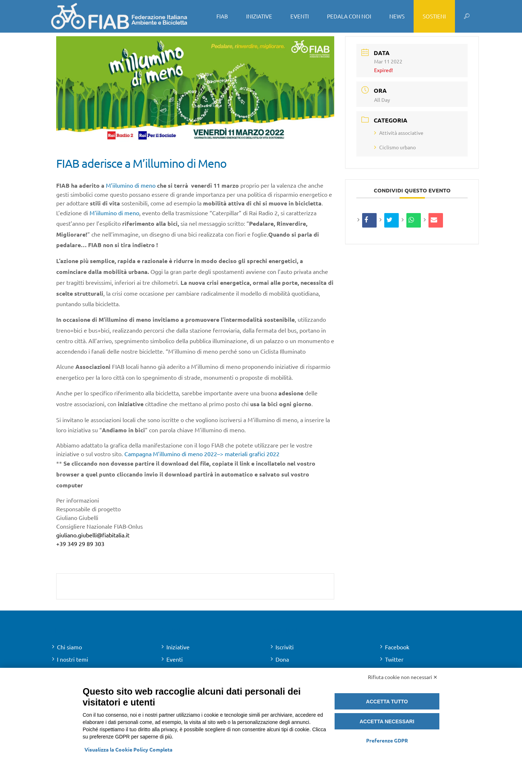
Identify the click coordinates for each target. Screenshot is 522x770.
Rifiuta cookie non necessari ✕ (403, 677)
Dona (282, 659)
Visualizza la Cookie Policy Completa (128, 749)
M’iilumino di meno (131, 185)
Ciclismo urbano (395, 147)
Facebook (397, 646)
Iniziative (178, 646)
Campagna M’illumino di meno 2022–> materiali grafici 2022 (201, 453)
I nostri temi (72, 659)
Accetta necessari (387, 721)
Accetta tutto (387, 701)
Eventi (174, 659)
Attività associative (398, 132)
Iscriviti (285, 646)
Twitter (394, 659)
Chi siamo (69, 646)
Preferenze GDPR (387, 740)
